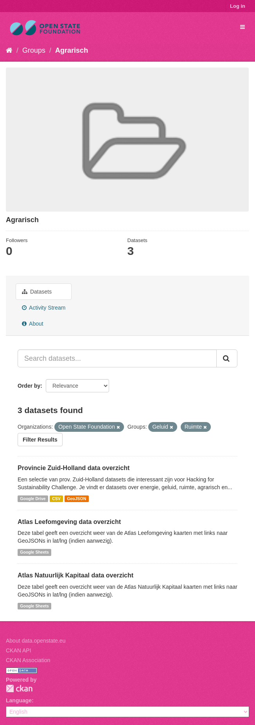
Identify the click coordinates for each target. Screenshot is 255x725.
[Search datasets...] (117, 358)
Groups (33, 50)
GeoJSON (76, 498)
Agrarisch (71, 50)
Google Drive (32, 498)
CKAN (19, 688)
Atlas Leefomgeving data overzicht (69, 521)
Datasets (37, 292)
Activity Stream (43, 308)
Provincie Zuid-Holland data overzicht (73, 468)
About (32, 324)
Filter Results (40, 439)
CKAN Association (28, 660)
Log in (237, 6)
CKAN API (18, 650)
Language (19, 700)
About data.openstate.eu (36, 641)
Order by (29, 386)
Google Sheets (34, 552)
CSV (56, 498)
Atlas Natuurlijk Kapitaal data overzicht (75, 575)
